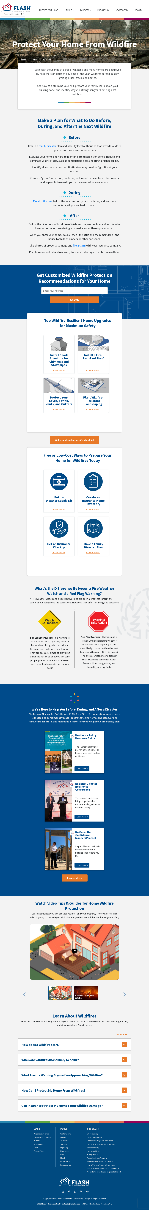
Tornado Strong (93, 1147)
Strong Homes (92, 1154)
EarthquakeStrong (94, 1137)
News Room (38, 1144)
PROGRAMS (102, 10)
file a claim (79, 245)
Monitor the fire (42, 201)
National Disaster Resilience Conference (103, 1168)
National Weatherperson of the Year (101, 1144)
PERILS (69, 10)
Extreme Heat (65, 1161)
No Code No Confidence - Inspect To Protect (104, 1172)
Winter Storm (65, 1134)
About (36, 1147)
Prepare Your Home (41, 1134)
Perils (34, 59)
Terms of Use (39, 1151)
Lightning (64, 1147)
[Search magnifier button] (22, 14)
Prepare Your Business (42, 1137)
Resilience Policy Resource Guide (100, 1140)
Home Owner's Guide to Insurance (101, 1165)
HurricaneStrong (93, 1151)
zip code (45, 285)
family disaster (47, 146)
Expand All (122, 1034)
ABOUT (138, 10)
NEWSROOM (121, 10)
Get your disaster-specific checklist (74, 440)
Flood (62, 1158)
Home (23, 59)
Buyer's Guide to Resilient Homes (100, 1161)
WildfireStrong (92, 1134)
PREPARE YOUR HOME (48, 10)
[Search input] (12, 14)
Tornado (63, 1144)
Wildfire (47, 59)
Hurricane (64, 1151)
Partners (37, 1140)
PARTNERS (84, 10)
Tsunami (64, 1140)
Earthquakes (65, 1165)
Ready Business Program (97, 1158)
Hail (62, 1154)
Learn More (58, 370)
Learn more (81, 768)
